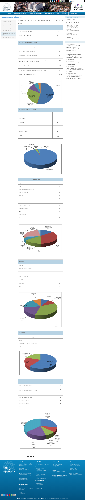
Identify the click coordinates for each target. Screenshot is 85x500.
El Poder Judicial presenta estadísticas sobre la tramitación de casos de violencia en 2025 (73, 48)
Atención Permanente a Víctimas (25, 473)
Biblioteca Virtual (73, 468)
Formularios (21, 489)
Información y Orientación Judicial (25, 464)
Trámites (20, 492)
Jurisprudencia (72, 463)
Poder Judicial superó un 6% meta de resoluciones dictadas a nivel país (75, 69)
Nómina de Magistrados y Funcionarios (41, 469)
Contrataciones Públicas (40, 474)
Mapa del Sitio (73, 13)
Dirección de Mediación (23, 478)
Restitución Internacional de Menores (26, 488)
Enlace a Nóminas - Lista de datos (59, 471)
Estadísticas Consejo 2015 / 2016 (8, 34)
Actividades (38, 463)
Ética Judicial (21, 468)
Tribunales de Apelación (40, 485)
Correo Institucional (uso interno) (76, 474)
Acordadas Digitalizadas (74, 464)
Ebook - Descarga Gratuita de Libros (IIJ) (25, 476)
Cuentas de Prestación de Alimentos (25, 482)
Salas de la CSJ (39, 483)
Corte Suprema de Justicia (20, 13)
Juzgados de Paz (39, 488)
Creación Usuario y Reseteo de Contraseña (58, 467)
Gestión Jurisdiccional (57, 463)
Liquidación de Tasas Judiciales (25, 491)
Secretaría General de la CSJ (41, 482)
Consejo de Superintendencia (35, 13)
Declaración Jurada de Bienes (41, 471)
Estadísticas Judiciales (74, 470)
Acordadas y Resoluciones (75, 465)
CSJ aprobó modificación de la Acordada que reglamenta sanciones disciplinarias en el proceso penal (74, 56)
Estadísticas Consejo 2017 (8, 30)
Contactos (64, 13)
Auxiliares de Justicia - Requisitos (59, 473)
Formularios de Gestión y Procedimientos (57, 465)
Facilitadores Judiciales (23, 479)
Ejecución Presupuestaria (40, 473)
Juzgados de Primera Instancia (42, 487)
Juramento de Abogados (23, 469)
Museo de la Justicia (73, 469)
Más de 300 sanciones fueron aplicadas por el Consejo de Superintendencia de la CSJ (74, 76)
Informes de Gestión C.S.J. (41, 478)
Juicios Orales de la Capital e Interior (42, 464)
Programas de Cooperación (41, 477)
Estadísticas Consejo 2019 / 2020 (8, 24)
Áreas (58, 13)
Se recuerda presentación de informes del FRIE (74, 63)
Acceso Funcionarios (74, 475)
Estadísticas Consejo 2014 (8, 37)
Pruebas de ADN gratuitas (24, 480)
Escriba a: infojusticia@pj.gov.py (59, 476)
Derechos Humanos (23, 474)
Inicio (67, 1)
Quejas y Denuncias (22, 465)
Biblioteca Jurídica (73, 467)
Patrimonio (38, 475)
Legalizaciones (22, 493)
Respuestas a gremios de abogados (25, 463)
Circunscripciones (49, 13)
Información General (6, 21)
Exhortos (21, 485)
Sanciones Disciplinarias (23, 467)
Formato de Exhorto (23, 487)
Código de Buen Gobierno (41, 470)
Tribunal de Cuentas (39, 484)
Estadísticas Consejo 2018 (8, 28)
